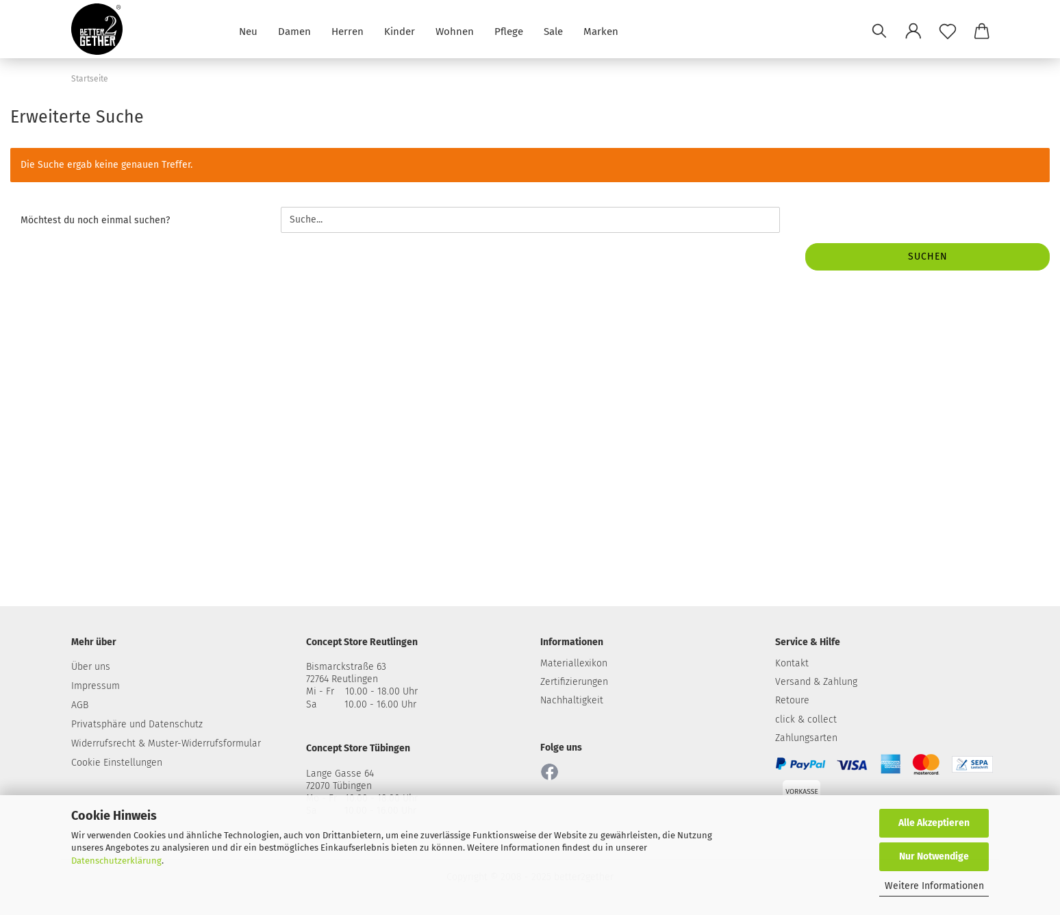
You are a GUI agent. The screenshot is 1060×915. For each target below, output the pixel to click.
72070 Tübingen (339, 786)
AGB (79, 705)
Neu (248, 30)
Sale (553, 30)
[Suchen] (879, 30)
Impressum (95, 686)
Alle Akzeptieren (934, 823)
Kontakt (792, 663)
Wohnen (455, 30)
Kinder (399, 30)
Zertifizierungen (574, 682)
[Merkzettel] (948, 30)
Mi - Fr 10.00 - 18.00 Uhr (362, 691)
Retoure (792, 700)
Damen (294, 30)
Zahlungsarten (806, 738)
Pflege (508, 30)
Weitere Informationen (934, 886)
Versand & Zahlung (816, 682)
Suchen (928, 256)
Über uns (90, 667)
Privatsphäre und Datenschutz (137, 724)
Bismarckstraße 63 (346, 667)
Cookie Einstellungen (116, 762)
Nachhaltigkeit (571, 700)
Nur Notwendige (934, 856)
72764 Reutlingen (342, 679)
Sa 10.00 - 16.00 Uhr (361, 704)
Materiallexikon (573, 663)
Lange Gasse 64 (340, 773)
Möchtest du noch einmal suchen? (95, 220)
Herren (347, 30)
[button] (913, 30)
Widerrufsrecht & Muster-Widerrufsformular (166, 743)
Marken (600, 30)
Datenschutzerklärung (116, 860)
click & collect (806, 719)
